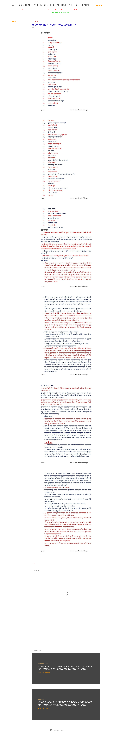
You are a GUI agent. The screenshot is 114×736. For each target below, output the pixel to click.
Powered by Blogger (57, 730)
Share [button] (14, 21)
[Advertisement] (66, 632)
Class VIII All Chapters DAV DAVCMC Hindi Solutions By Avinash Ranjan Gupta (65, 668)
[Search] (99, 5)
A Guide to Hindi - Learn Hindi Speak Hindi (53, 5)
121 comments (46, 672)
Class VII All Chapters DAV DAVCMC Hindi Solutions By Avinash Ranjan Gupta (65, 704)
